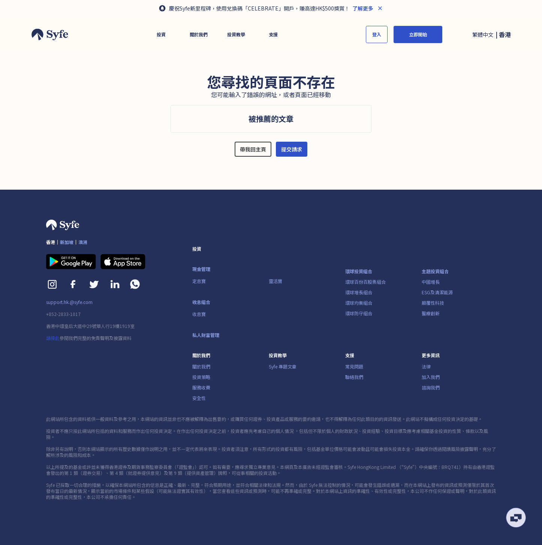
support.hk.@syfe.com (69, 302)
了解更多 (362, 8)
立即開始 (418, 34)
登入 (376, 34)
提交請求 (291, 149)
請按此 (53, 338)
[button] (161, 34)
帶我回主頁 (253, 149)
